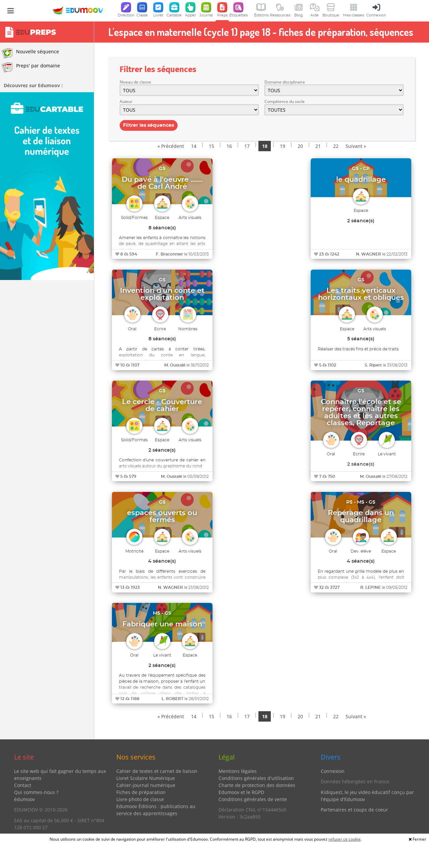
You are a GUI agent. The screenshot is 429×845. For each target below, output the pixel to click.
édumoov (24, 799)
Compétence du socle (284, 101)
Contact (22, 785)
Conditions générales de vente (253, 799)
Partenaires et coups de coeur (354, 809)
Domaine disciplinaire (284, 81)
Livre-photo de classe (140, 799)
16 (229, 146)
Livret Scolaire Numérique (145, 778)
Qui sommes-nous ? (36, 792)
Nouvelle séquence (30, 53)
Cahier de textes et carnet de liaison (156, 771)
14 (193, 146)
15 (211, 146)
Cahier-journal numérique (145, 785)
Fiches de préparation (141, 792)
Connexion (333, 771)
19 (282, 146)
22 (336, 146)
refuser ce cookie (344, 839)
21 (318, 146)
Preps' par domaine (31, 67)
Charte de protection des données (257, 785)
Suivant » (356, 146)
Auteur (126, 101)
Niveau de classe (135, 81)
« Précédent (171, 146)
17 (247, 146)
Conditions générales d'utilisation (256, 778)
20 (300, 146)
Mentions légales (238, 771)
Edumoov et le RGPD (241, 792)
